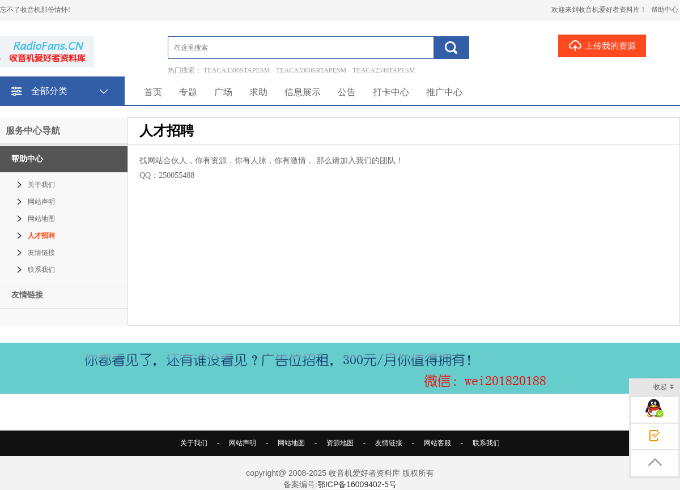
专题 (188, 92)
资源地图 (340, 443)
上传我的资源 (602, 45)
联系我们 (41, 270)
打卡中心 (391, 92)
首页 (153, 92)
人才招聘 (41, 236)
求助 (258, 92)
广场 (223, 92)
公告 (347, 92)
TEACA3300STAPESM (236, 70)
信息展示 (302, 92)
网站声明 (41, 202)
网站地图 (41, 219)
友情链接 (41, 253)
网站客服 (437, 443)
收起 (663, 387)
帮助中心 (664, 10)
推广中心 (444, 92)
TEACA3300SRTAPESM (311, 70)
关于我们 (41, 185)
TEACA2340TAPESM (383, 70)
